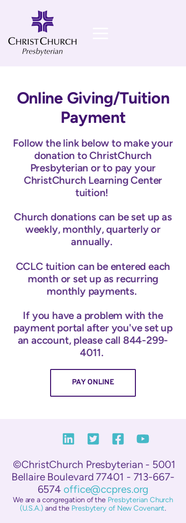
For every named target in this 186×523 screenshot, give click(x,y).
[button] (100, 33)
